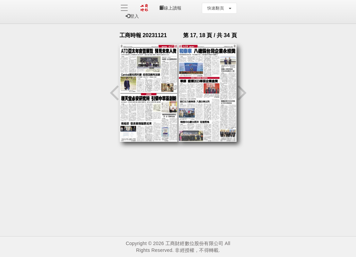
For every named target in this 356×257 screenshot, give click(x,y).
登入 (132, 16)
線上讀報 (170, 8)
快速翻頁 (219, 8)
